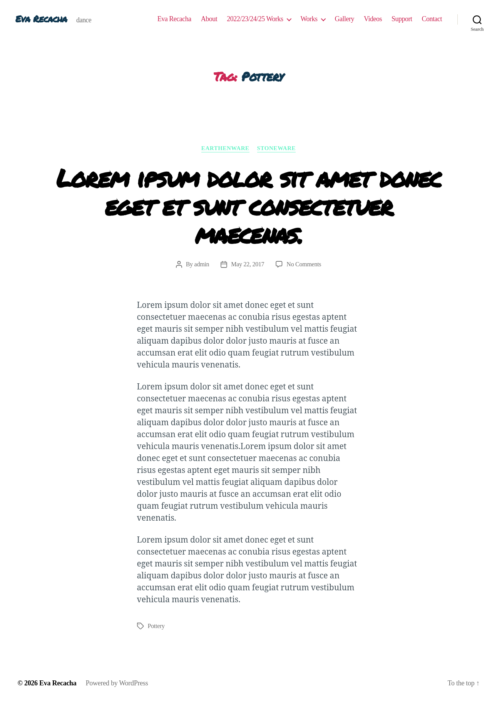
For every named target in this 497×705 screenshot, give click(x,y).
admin (201, 264)
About (209, 19)
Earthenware (225, 148)
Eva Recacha (41, 18)
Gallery (344, 19)
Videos (373, 19)
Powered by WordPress (117, 683)
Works (309, 19)
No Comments (303, 264)
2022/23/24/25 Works (255, 19)
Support (402, 19)
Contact (432, 19)
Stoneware (276, 148)
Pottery (156, 626)
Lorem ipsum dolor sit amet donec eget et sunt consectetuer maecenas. (248, 205)
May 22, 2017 (247, 264)
